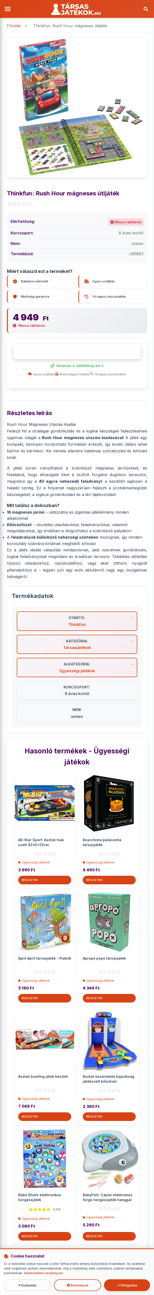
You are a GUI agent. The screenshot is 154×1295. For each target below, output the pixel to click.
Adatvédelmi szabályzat (43, 1273)
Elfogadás (127, 1285)
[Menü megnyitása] (8, 9)
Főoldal (14, 26)
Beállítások (77, 1285)
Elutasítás (27, 1285)
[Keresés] (145, 9)
